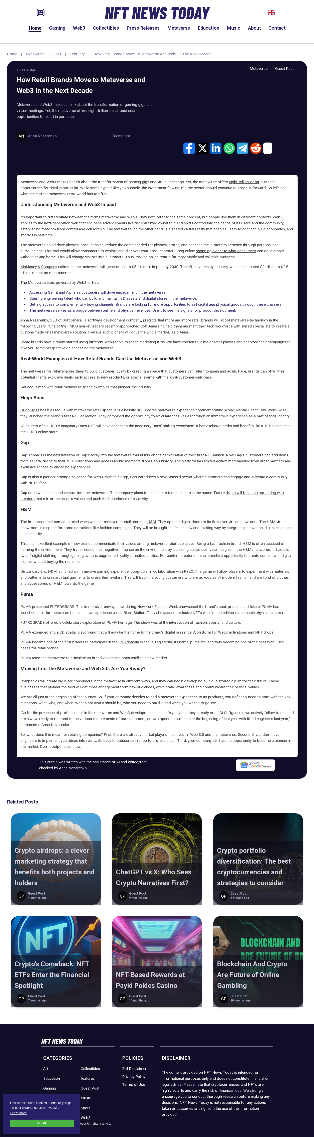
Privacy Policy (133, 1076)
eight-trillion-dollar (244, 182)
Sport (85, 1108)
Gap (23, 455)
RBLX (188, 571)
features (88, 1078)
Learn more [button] (18, 1113)
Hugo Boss (29, 410)
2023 (56, 54)
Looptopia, (139, 571)
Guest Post (284, 68)
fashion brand (229, 543)
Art (45, 1068)
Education (208, 28)
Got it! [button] (41, 1123)
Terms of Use (133, 1084)
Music (233, 28)
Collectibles (106, 28)
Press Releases (143, 28)
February (77, 54)
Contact (277, 28)
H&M (151, 521)
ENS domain (128, 642)
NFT (259, 632)
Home (35, 28)
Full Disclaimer (134, 1068)
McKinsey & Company (38, 266)
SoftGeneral (73, 320)
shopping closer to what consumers (226, 251)
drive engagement (122, 292)
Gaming (57, 28)
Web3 (79, 28)
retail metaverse (58, 332)
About (254, 28)
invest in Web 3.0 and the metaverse (206, 734)
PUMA (267, 606)
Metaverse (178, 28)
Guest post (121, 136)
